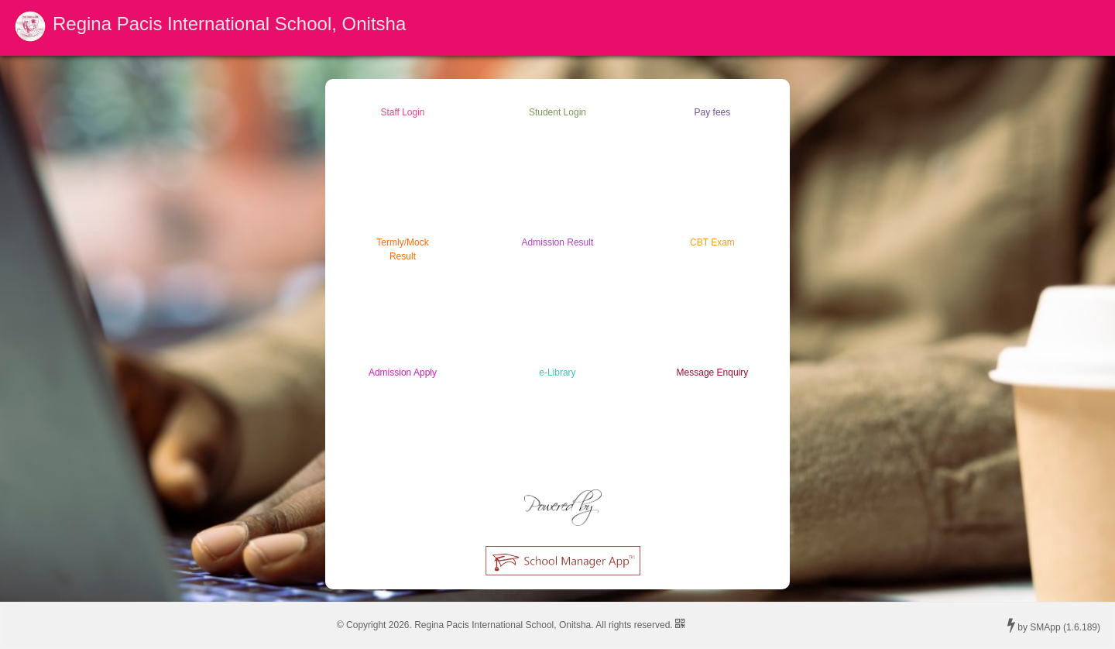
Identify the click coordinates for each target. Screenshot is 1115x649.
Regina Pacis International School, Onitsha (229, 23)
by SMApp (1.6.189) (1053, 625)
